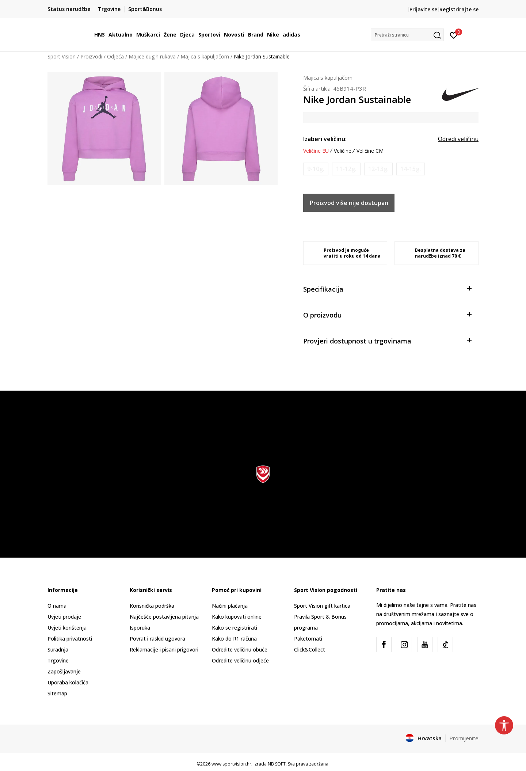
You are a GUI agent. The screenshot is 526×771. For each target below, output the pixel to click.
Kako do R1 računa (234, 638)
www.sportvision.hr (231, 764)
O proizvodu (387, 314)
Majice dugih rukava (152, 56)
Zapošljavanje (64, 671)
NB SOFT (277, 764)
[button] (407, 35)
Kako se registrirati (234, 627)
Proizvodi (91, 56)
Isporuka (140, 627)
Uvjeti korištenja (67, 627)
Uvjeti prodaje (64, 616)
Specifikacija (387, 288)
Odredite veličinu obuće (239, 649)
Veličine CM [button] (370, 151)
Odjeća (115, 56)
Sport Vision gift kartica (322, 605)
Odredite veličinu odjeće (240, 660)
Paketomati (308, 638)
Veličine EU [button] (316, 151)
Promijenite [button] (464, 738)
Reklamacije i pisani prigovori (164, 649)
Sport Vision (61, 56)
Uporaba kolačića (67, 682)
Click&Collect (309, 649)
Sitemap (57, 693)
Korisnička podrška (152, 605)
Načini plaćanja (230, 605)
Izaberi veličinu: (325, 139)
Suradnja (57, 649)
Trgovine (58, 660)
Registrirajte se (459, 9)
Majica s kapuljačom (204, 56)
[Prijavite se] (453, 34)
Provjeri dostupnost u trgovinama (387, 340)
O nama (56, 605)
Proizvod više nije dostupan (349, 203)
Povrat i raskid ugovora (157, 638)
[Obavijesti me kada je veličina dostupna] (315, 169)
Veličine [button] (342, 151)
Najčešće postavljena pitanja (164, 616)
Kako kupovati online (237, 616)
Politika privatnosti (69, 638)
